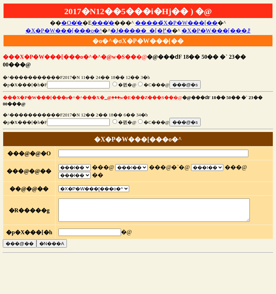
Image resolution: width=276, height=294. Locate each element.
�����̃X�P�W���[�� (176, 23)
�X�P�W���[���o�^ (63, 31)
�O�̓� (71, 23)
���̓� (103, 23)
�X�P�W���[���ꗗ (216, 31)
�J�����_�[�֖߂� (141, 31)
